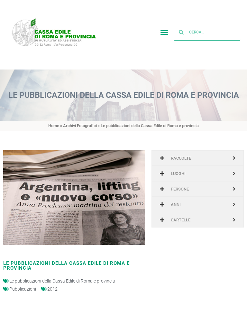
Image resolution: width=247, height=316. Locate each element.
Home (53, 125)
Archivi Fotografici (80, 125)
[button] (164, 31)
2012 (52, 289)
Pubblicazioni (22, 289)
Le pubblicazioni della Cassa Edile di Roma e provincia (62, 280)
